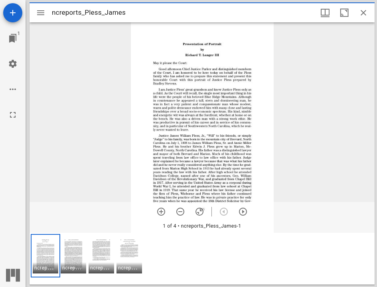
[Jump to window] (12, 38)
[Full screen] (12, 114)
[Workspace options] (12, 89)
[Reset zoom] (199, 211)
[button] (45, 255)
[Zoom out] (180, 211)
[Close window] (363, 12)
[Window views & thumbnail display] (325, 12)
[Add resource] (12, 12)
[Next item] (243, 211)
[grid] (202, 259)
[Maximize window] (344, 12)
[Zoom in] (161, 211)
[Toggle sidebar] (40, 12)
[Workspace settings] (12, 63)
